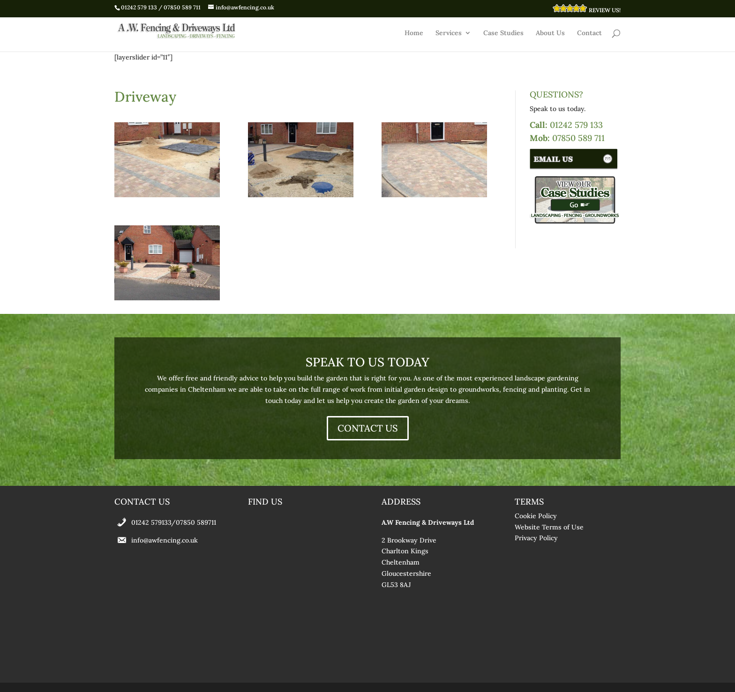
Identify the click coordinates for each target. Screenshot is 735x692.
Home (414, 33)
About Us (550, 33)
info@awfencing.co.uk (164, 540)
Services (448, 33)
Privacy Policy (536, 538)
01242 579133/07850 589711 (173, 522)
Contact (589, 33)
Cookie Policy (536, 516)
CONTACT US (368, 428)
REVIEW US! (586, 9)
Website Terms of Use (549, 527)
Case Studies (503, 33)
